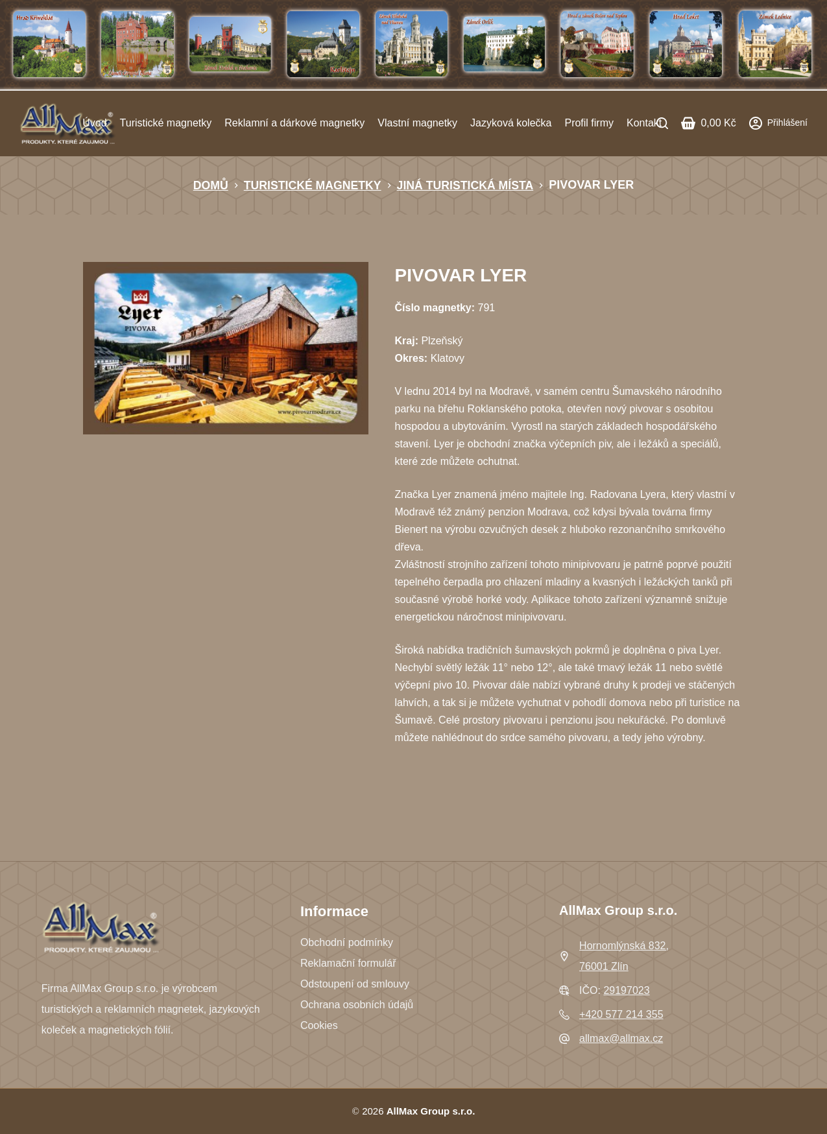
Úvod (94, 122)
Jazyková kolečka (510, 122)
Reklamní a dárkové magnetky (294, 122)
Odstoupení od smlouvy (354, 983)
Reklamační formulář (348, 963)
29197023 (626, 990)
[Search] (662, 123)
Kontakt (644, 122)
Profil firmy (589, 122)
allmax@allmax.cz (621, 1038)
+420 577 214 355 (621, 1014)
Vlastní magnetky (417, 122)
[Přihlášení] (778, 122)
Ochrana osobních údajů (356, 1004)
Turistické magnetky (166, 122)
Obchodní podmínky (346, 942)
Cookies (319, 1025)
